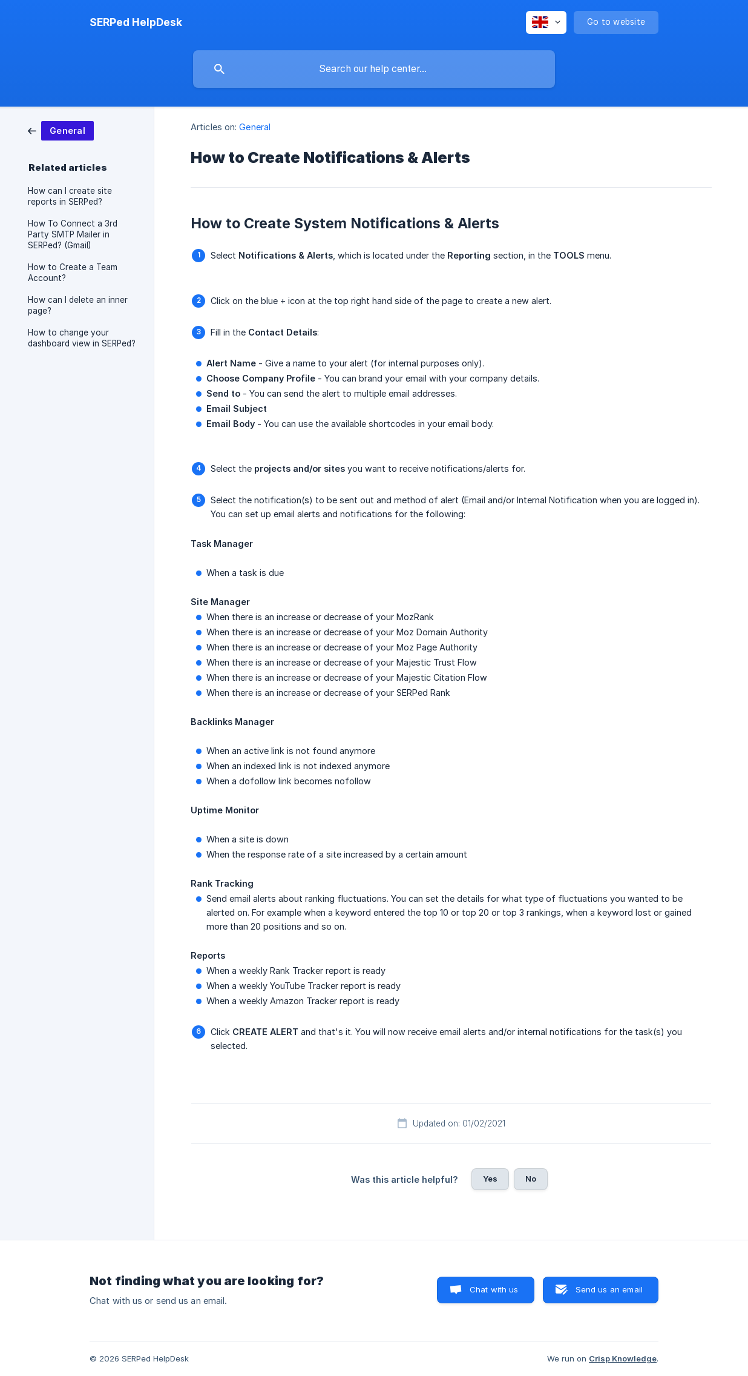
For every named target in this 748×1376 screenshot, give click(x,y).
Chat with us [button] (494, 1289)
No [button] (530, 1178)
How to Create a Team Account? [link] (72, 272)
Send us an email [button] (609, 1289)
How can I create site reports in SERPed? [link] (70, 196)
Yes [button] (490, 1178)
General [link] (255, 127)
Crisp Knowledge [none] (623, 1358)
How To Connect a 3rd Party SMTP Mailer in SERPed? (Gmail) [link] (72, 234)
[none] (136, 22)
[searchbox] (374, 69)
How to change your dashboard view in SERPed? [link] (82, 338)
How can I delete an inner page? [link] (78, 305)
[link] (61, 130)
